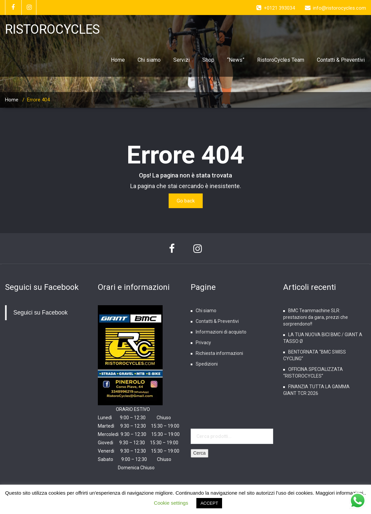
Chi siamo (149, 60)
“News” (235, 60)
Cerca (199, 453)
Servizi (181, 60)
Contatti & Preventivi (341, 60)
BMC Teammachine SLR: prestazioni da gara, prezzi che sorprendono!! (315, 317)
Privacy (203, 342)
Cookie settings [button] (171, 503)
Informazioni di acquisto (221, 332)
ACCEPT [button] (209, 503)
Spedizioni (207, 364)
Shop (208, 60)
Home (118, 60)
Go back (186, 201)
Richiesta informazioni (219, 353)
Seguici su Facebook (42, 287)
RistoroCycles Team (280, 60)
